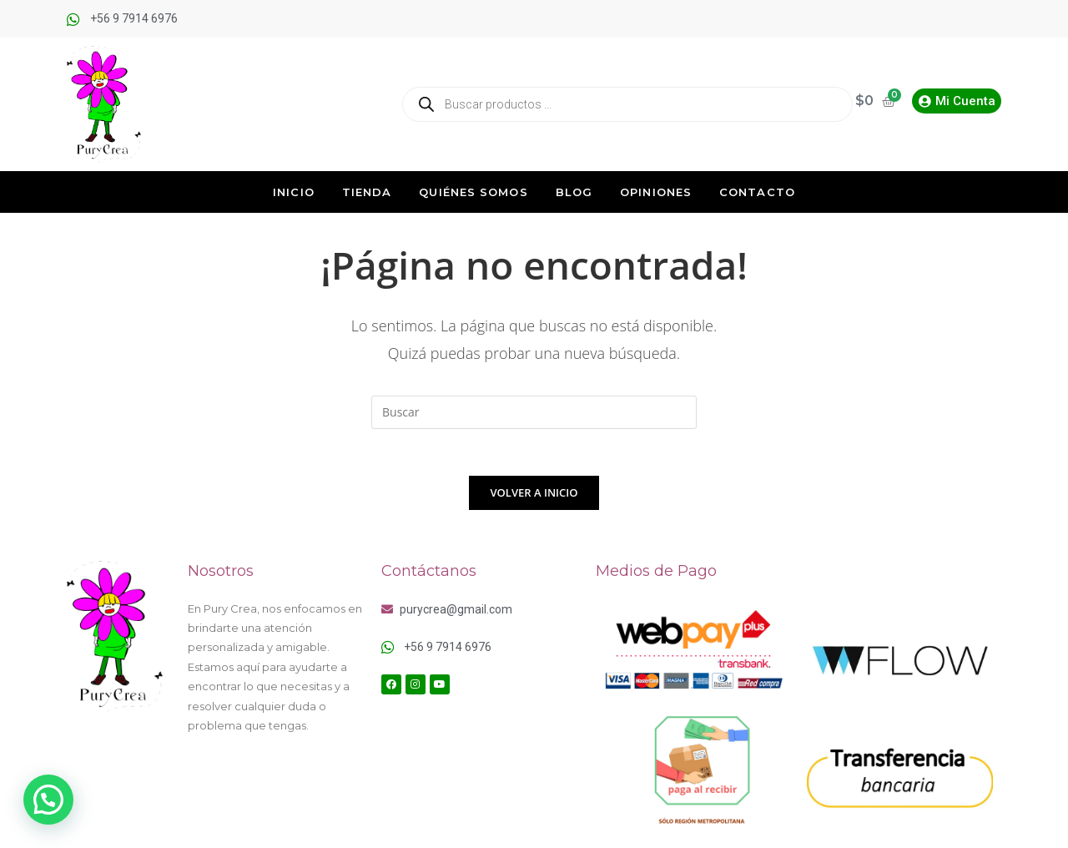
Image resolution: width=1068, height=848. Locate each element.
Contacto (757, 192)
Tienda (367, 192)
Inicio (294, 192)
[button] (48, 800)
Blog (574, 192)
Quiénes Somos (473, 192)
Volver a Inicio (534, 495)
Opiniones (656, 192)
